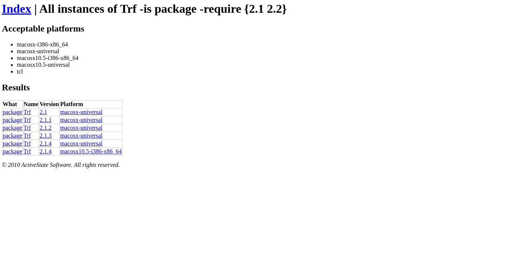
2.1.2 (45, 127)
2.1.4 (45, 143)
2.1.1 (45, 120)
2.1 (43, 112)
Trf (27, 112)
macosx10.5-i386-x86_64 (91, 151)
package (12, 112)
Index (16, 8)
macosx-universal (81, 112)
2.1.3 (45, 135)
